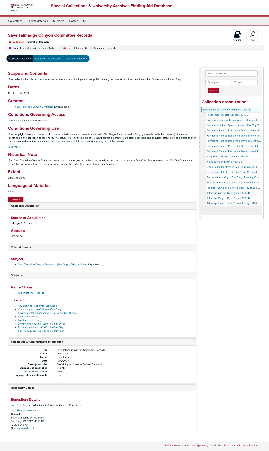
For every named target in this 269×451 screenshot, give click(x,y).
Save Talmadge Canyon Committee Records (227, 109)
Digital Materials (38, 21)
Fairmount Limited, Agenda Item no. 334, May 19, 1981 (236, 125)
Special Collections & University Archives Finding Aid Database (111, 5)
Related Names (21, 247)
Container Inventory (76, 58)
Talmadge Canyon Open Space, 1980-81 (229, 193)
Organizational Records (31, 292)
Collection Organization (48, 58)
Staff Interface (172, 445)
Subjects (58, 21)
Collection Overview (20, 58)
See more (15, 146)
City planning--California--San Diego (37, 305)
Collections (15, 21)
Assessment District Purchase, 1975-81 (228, 114)
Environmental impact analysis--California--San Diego (47, 312)
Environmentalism (28, 316)
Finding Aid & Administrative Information (37, 342)
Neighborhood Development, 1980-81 (227, 156)
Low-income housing (29, 320)
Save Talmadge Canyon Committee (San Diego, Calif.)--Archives (52, 264)
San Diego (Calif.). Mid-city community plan (41, 330)
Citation (237, 36)
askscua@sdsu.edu (24, 428)
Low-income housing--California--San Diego (42, 323)
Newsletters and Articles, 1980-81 (225, 161)
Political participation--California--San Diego (41, 327)
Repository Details (22, 388)
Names (73, 21)
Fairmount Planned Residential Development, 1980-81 (236, 130)
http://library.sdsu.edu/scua (25, 410)
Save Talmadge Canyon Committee (34, 106)
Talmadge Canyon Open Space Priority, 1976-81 (232, 203)
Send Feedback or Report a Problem (238, 445)
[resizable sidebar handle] (200, 143)
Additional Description (25, 206)
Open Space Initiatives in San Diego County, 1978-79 (235, 166)
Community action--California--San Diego (40, 309)
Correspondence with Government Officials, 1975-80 (236, 120)
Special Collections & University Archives (35, 48)
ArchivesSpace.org (197, 445)
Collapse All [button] (15, 199)
